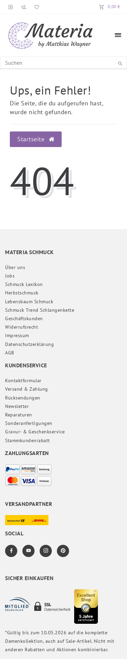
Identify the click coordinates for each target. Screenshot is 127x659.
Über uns (15, 267)
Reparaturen (18, 415)
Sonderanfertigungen (28, 423)
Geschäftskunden (24, 318)
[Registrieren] (23, 7)
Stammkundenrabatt (27, 440)
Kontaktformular (23, 380)
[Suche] (120, 63)
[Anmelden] (11, 7)
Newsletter (17, 406)
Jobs (10, 276)
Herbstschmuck (22, 293)
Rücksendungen (22, 398)
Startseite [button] (35, 139)
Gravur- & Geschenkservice (35, 432)
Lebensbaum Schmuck (29, 301)
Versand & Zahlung (26, 389)
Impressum (17, 335)
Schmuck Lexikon (24, 284)
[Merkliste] (35, 7)
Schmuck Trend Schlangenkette (39, 310)
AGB (9, 353)
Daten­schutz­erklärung (29, 344)
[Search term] (63, 63)
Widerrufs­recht (21, 327)
